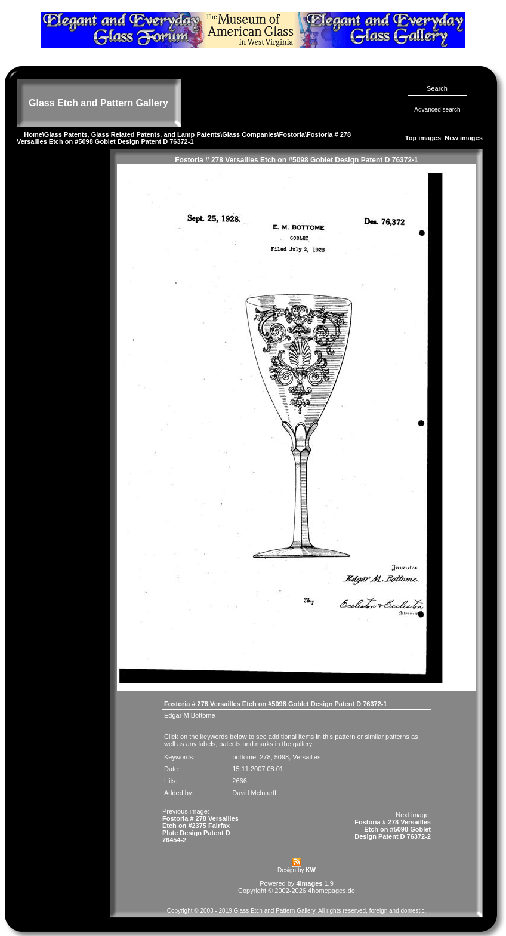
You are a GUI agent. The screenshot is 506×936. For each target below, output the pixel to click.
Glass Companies (249, 134)
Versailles (306, 757)
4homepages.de (331, 890)
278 (265, 757)
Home (33, 134)
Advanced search (437, 109)
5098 (281, 757)
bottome (244, 757)
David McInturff (254, 792)
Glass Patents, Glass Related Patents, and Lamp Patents (132, 134)
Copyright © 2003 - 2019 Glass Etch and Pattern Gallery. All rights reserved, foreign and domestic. (297, 910)
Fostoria (292, 134)
